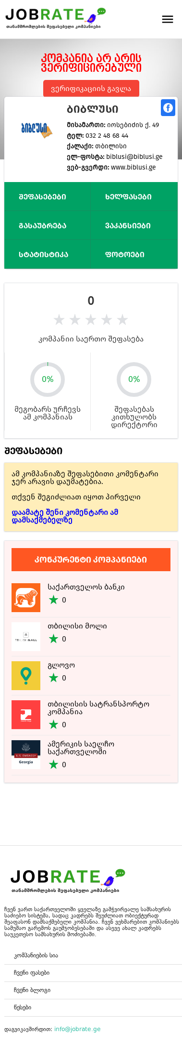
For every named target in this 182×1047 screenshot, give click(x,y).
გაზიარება (168, 107)
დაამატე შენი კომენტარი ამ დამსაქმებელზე (65, 516)
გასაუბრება (42, 225)
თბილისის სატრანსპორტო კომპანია (98, 707)
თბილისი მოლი (77, 625)
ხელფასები (128, 196)
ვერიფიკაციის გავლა (91, 88)
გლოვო (61, 664)
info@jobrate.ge (77, 1029)
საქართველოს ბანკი (86, 586)
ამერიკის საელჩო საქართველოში (81, 747)
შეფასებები (42, 196)
